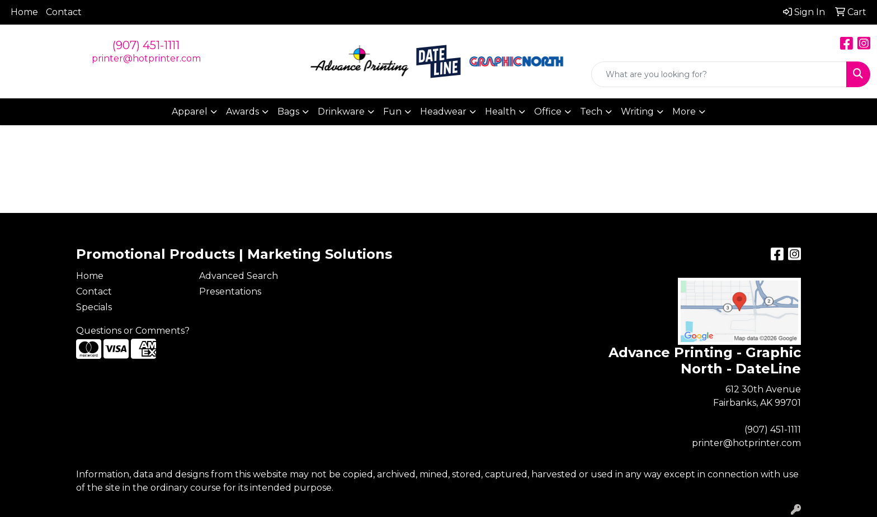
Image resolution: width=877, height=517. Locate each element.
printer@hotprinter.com (146, 58)
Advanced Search (238, 276)
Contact (64, 12)
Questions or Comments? (133, 330)
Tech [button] (591, 111)
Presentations (230, 291)
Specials (94, 307)
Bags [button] (288, 111)
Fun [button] (392, 111)
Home (24, 12)
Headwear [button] (443, 111)
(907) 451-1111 (146, 45)
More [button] (684, 111)
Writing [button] (637, 111)
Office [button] (548, 111)
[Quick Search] (719, 74)
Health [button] (500, 111)
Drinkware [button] (341, 111)
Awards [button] (242, 111)
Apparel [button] (190, 111)
